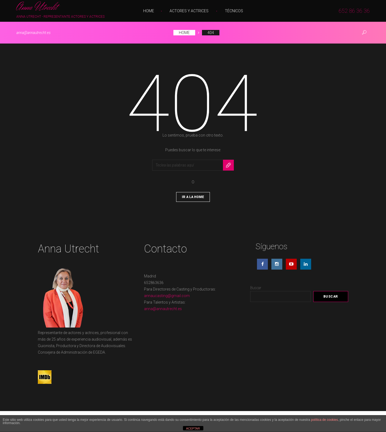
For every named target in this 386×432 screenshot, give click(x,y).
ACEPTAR (193, 428)
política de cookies (324, 420)
